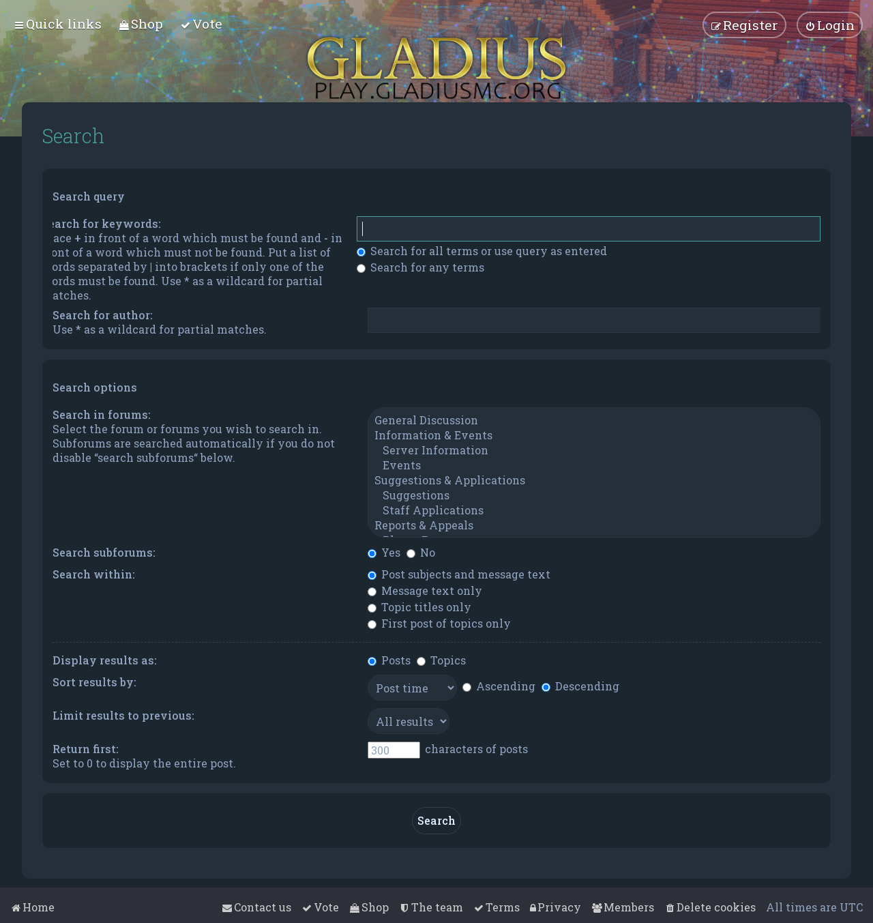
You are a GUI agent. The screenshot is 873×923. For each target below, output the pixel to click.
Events (594, 465)
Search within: (94, 574)
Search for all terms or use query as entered (482, 251)
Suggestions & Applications (594, 480)
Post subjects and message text (459, 574)
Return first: (86, 749)
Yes (384, 552)
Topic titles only (419, 607)
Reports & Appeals (594, 525)
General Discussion (594, 420)
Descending (580, 686)
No (420, 552)
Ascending (498, 686)
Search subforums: (104, 552)
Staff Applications (594, 510)
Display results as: (105, 660)
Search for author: (103, 315)
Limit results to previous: (123, 715)
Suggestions (594, 495)
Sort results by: (94, 682)
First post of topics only (439, 623)
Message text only (425, 590)
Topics (441, 660)
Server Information (594, 450)
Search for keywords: (101, 223)
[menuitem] (140, 23)
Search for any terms (420, 267)
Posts (389, 660)
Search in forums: (102, 414)
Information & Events (594, 435)
